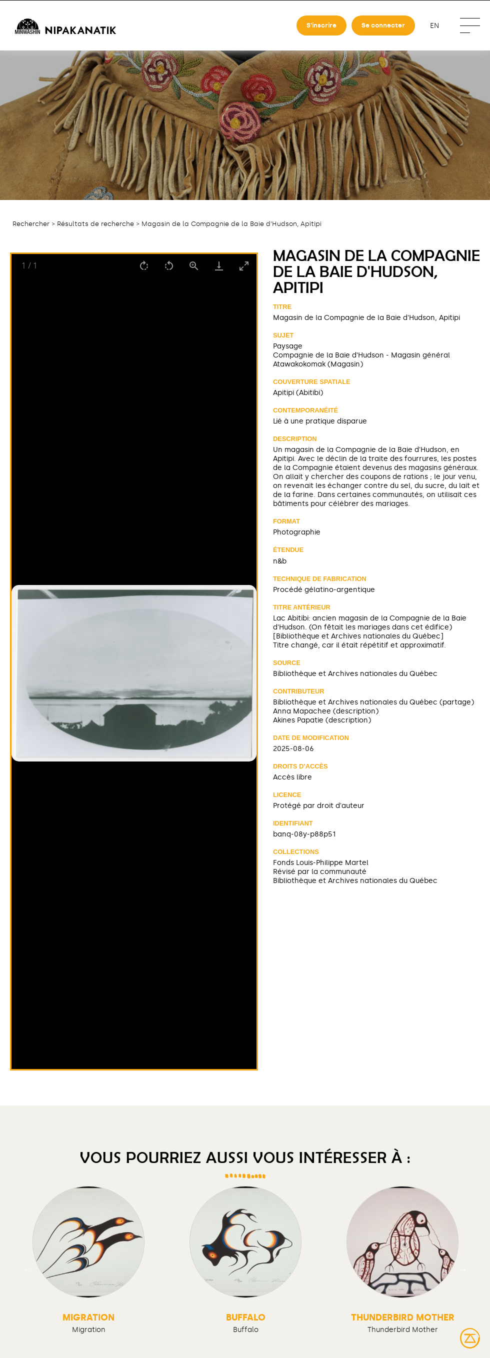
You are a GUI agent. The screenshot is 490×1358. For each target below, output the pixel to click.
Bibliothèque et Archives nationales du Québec (355, 673)
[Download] (219, 266)
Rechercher (31, 224)
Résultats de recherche (95, 224)
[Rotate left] (169, 266)
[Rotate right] (144, 266)
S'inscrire (321, 25)
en (434, 26)
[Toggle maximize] (244, 266)
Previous (27, 1269)
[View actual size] (194, 266)
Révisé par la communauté (319, 871)
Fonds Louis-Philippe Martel (320, 862)
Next (463, 1269)
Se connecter (383, 25)
